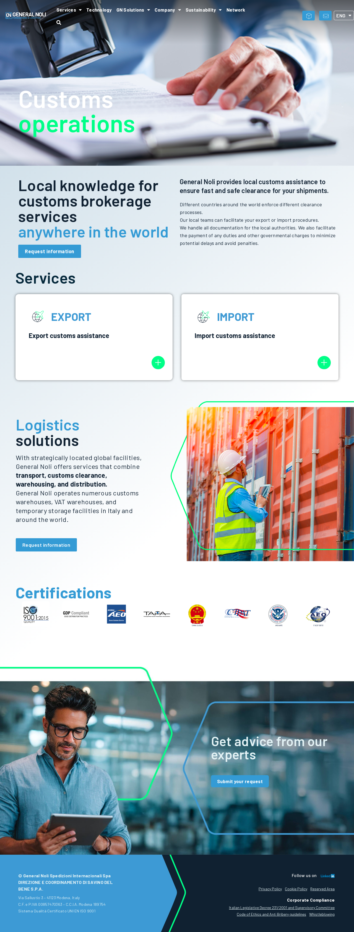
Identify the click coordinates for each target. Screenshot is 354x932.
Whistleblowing (322, 914)
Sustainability (204, 10)
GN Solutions (133, 10)
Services (69, 10)
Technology (99, 9)
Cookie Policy (294, 888)
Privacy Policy (265, 888)
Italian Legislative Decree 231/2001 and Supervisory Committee (282, 907)
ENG (344, 15)
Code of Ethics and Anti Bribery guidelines (269, 914)
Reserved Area (322, 888)
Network (236, 9)
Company (168, 10)
